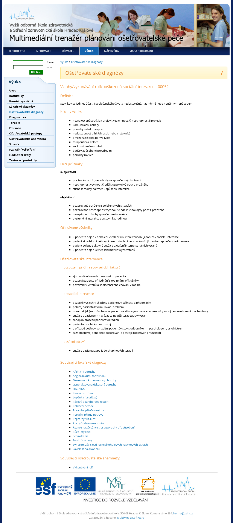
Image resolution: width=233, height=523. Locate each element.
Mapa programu (141, 51)
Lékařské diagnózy (22, 106)
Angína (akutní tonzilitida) (89, 376)
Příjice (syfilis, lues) (84, 419)
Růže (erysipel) (82, 432)
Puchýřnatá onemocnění (88, 423)
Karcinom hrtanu (83, 393)
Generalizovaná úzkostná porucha (94, 384)
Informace (43, 51)
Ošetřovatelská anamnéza (27, 139)
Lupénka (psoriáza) (85, 397)
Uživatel (68, 51)
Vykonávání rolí (83, 467)
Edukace (15, 128)
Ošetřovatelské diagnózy (26, 112)
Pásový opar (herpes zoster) (90, 402)
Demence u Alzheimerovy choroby (95, 380)
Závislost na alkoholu (86, 449)
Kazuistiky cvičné (21, 101)
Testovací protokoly (23, 160)
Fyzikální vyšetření (22, 149)
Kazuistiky (16, 96)
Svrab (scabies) (82, 440)
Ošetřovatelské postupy (25, 133)
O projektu (17, 51)
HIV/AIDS (79, 389)
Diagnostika (17, 117)
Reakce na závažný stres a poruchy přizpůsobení (103, 427)
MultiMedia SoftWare (130, 518)
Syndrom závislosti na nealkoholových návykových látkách (110, 445)
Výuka (89, 51)
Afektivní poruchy (84, 372)
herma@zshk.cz (183, 513)
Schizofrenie (80, 436)
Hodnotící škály (20, 155)
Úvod (12, 90)
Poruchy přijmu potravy (88, 414)
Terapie (14, 123)
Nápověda (111, 51)
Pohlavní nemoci (83, 406)
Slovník (14, 144)
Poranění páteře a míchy (88, 410)
